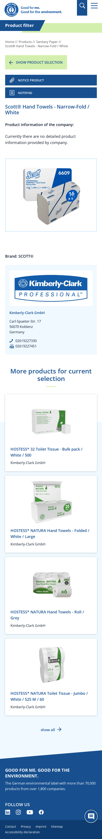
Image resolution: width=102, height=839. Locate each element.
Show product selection (39, 62)
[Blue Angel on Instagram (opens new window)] (18, 812)
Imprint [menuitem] (41, 826)
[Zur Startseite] (37, 10)
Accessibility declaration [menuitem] (22, 832)
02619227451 (26, 346)
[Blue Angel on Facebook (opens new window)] (41, 812)
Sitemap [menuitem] (57, 826)
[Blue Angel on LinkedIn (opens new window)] (7, 812)
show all (48, 729)
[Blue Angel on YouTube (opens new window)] (30, 812)
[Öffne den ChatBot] (91, 816)
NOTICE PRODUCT (31, 80)
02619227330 (26, 340)
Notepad (25, 93)
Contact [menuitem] (10, 826)
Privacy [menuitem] (26, 826)
